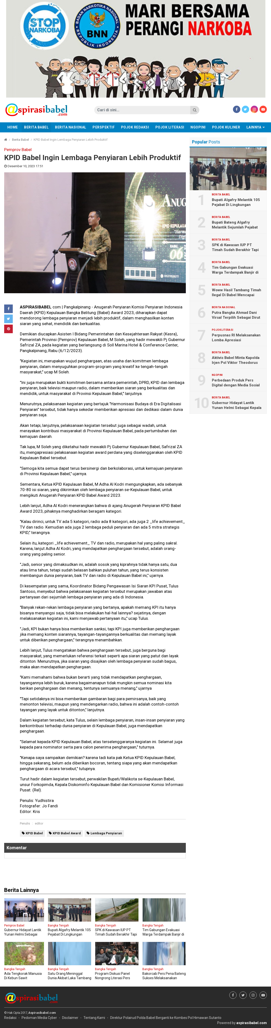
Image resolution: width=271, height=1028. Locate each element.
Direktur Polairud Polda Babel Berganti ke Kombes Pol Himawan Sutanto (165, 1018)
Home (12, 127)
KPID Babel (34, 833)
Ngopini (198, 127)
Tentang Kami (94, 1018)
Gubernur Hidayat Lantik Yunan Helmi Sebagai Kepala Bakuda (236, 408)
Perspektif (104, 127)
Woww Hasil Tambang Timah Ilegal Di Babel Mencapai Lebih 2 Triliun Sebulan (236, 295)
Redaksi (10, 1018)
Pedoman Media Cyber (39, 1018)
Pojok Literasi (169, 127)
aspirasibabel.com (251, 1023)
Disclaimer (70, 1018)
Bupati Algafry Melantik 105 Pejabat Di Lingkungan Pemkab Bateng (236, 205)
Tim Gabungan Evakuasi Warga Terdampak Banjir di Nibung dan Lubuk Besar (235, 272)
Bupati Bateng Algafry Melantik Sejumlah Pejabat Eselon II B (235, 227)
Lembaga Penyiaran (106, 833)
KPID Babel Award (67, 833)
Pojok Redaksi (135, 127)
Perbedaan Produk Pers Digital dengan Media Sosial (236, 382)
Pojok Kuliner (226, 127)
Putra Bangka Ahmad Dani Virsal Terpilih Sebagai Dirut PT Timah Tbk (236, 317)
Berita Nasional (70, 127)
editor (39, 823)
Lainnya (253, 127)
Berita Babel (36, 127)
